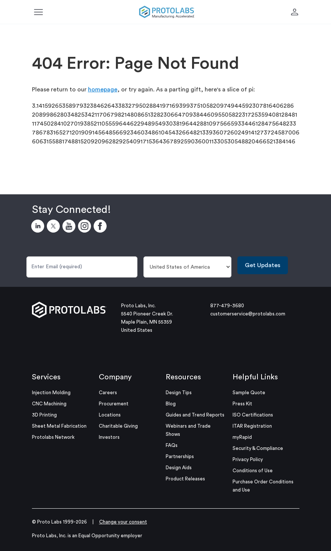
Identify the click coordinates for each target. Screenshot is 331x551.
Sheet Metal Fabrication (59, 426)
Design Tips (179, 392)
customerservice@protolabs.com (247, 313)
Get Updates (262, 265)
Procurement (114, 403)
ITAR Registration (252, 426)
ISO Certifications (253, 414)
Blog (171, 403)
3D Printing (44, 414)
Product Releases (185, 478)
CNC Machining (49, 403)
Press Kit (242, 403)
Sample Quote (249, 392)
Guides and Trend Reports (195, 414)
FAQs (172, 445)
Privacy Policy (248, 459)
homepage (102, 90)
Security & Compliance (258, 448)
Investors (109, 437)
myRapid (242, 437)
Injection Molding (51, 392)
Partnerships (180, 456)
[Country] (187, 267)
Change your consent (123, 521)
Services (46, 377)
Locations (110, 414)
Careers (108, 392)
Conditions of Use (253, 470)
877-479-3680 (227, 305)
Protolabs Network (53, 437)
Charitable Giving (118, 426)
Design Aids (179, 467)
